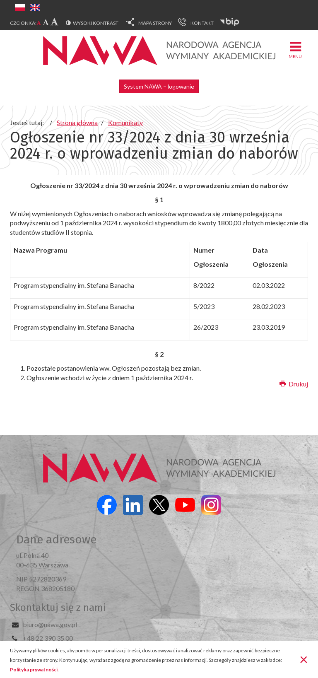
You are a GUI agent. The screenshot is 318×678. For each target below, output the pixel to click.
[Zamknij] (303, 658)
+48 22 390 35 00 (48, 638)
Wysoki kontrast (95, 23)
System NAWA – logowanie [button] (159, 86)
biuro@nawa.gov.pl (50, 624)
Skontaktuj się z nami (58, 607)
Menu (295, 49)
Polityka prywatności (34, 669)
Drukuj (293, 384)
